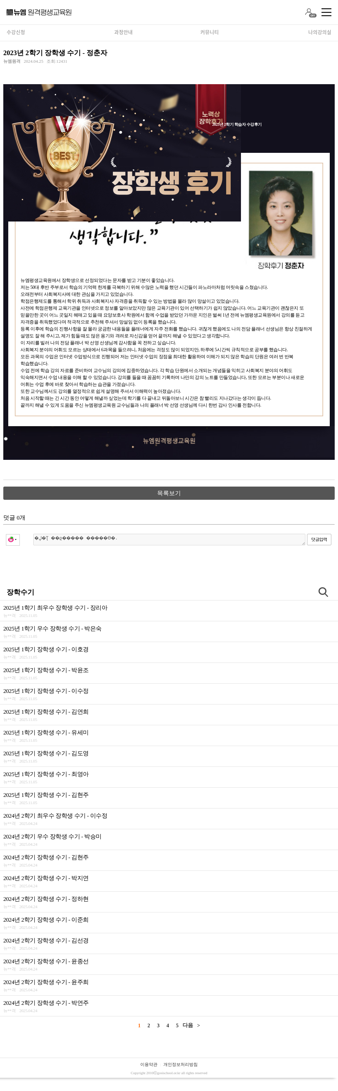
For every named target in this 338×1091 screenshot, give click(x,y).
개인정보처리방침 (180, 1064)
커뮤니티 (209, 32)
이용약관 (148, 1064)
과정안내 (123, 32)
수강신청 (16, 32)
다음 (188, 1025)
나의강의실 (319, 32)
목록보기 (169, 493)
